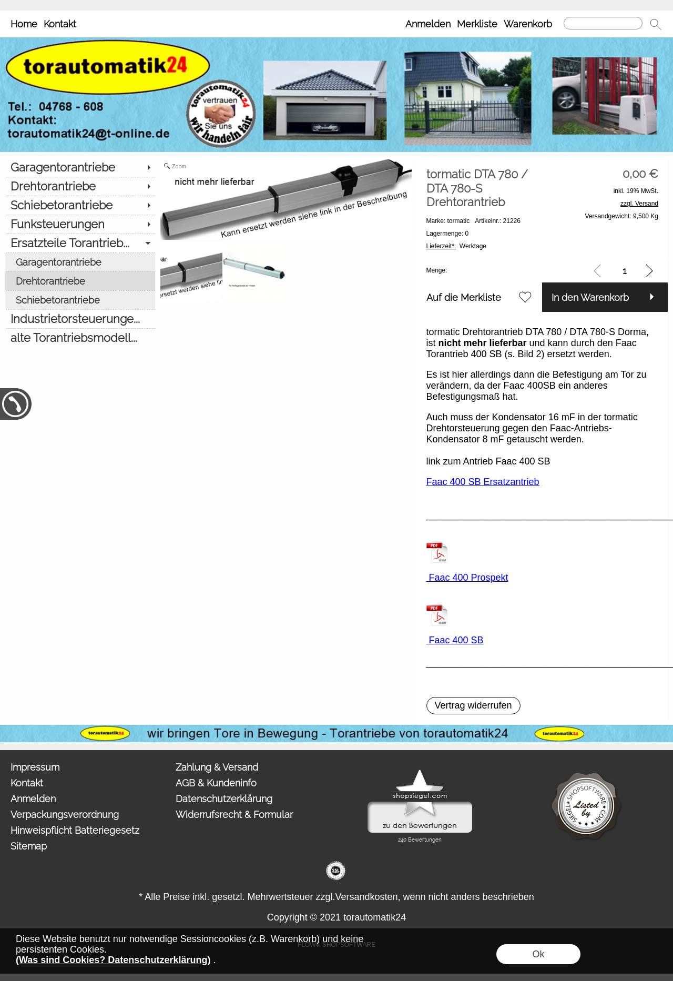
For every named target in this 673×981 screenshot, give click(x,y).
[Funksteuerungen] (80, 224)
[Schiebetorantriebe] (80, 205)
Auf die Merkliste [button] (463, 297)
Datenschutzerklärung (224, 798)
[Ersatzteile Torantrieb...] (80, 243)
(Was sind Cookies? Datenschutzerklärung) (113, 960)
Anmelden (428, 23)
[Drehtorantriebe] (80, 186)
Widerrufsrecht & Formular (234, 814)
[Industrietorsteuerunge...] (80, 318)
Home (24, 23)
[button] (655, 24)
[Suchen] (603, 23)
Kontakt (60, 23)
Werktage (456, 246)
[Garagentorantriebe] (80, 167)
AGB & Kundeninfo (216, 782)
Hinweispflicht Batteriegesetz (75, 830)
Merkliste (477, 23)
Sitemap (29, 846)
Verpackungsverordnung (65, 814)
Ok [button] (538, 954)
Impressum (35, 767)
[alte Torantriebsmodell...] (80, 337)
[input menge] (624, 270)
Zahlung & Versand (217, 767)
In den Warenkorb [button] (590, 297)
